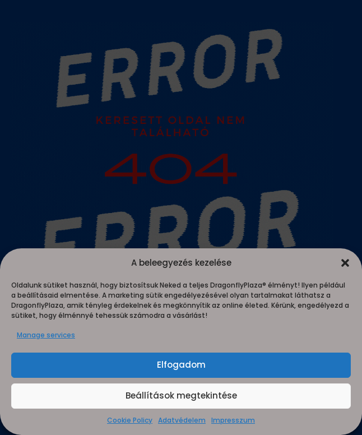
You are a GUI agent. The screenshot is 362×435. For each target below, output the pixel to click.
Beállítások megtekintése (181, 395)
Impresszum (233, 420)
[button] (345, 263)
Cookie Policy (129, 420)
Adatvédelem (182, 420)
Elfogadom (181, 365)
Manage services (46, 335)
